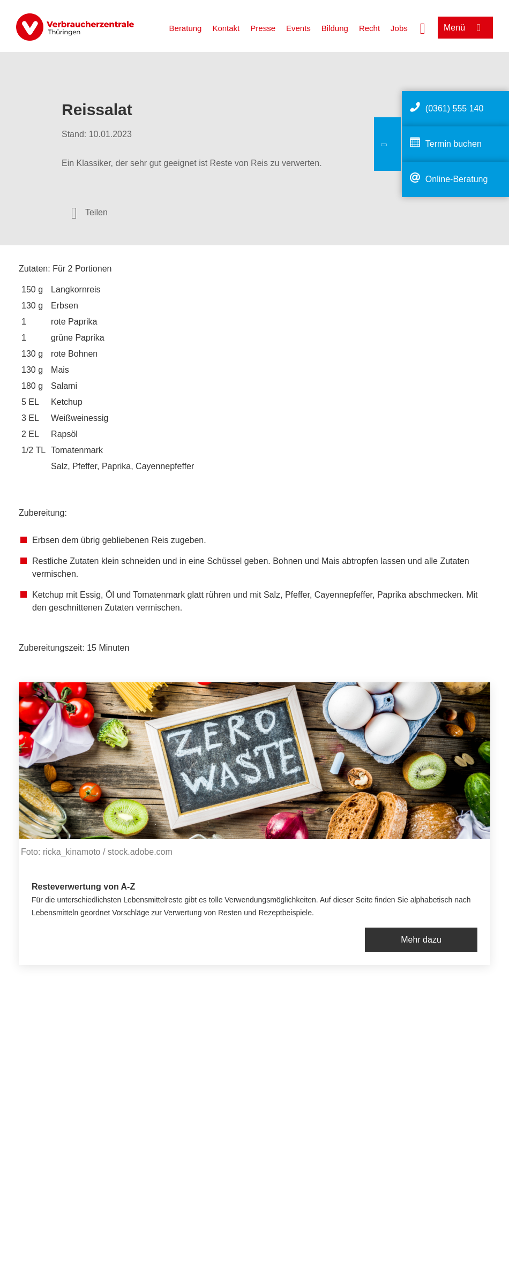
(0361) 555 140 (454, 108)
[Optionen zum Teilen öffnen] (89, 213)
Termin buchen (453, 143)
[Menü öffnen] (465, 28)
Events (298, 28)
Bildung (334, 28)
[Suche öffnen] (422, 27)
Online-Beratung (456, 179)
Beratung (185, 28)
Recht (369, 28)
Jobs (399, 28)
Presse (262, 28)
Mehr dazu (421, 939)
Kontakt (225, 28)
